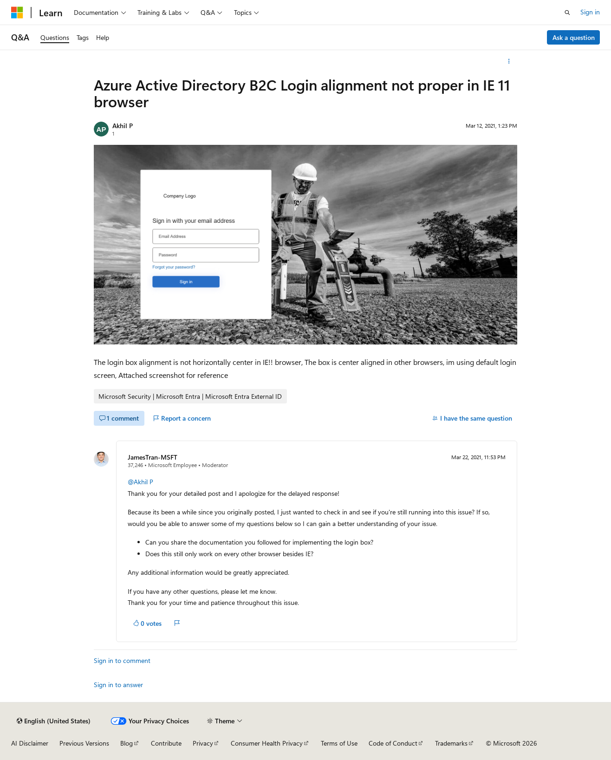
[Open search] (567, 12)
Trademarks (451, 743)
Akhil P (122, 125)
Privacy (203, 743)
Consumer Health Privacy (267, 743)
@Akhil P (140, 481)
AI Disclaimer (29, 743)
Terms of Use (339, 743)
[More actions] (509, 61)
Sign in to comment (122, 660)
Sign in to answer (118, 684)
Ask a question (573, 37)
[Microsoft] (17, 12)
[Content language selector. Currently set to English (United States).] (53, 721)
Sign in (590, 11)
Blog (126, 743)
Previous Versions (84, 743)
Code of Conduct (393, 743)
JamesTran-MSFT (152, 457)
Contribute (166, 743)
